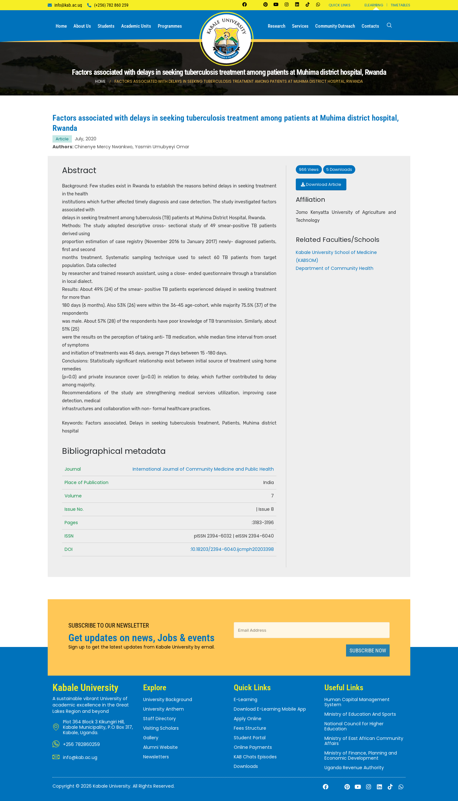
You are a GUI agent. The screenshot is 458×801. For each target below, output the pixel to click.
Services (300, 26)
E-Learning (245, 699)
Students (106, 26)
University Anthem (163, 709)
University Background (167, 699)
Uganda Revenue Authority (354, 767)
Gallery (150, 737)
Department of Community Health (334, 268)
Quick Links (339, 5)
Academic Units (136, 26)
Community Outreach (335, 26)
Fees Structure (250, 728)
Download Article (321, 184)
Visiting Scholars (161, 728)
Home (61, 26)
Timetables (400, 5)
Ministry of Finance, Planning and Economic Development (360, 755)
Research (276, 26)
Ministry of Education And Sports (360, 714)
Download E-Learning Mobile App (270, 709)
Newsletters (156, 757)
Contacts (370, 26)
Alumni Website (160, 747)
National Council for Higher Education (354, 726)
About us (82, 26)
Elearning (373, 5)
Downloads (246, 766)
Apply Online (247, 718)
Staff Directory (159, 718)
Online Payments (253, 747)
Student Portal (250, 737)
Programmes (170, 26)
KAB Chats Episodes (255, 757)
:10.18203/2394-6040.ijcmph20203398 (232, 549)
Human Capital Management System (357, 702)
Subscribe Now (368, 650)
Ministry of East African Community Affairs (363, 741)
